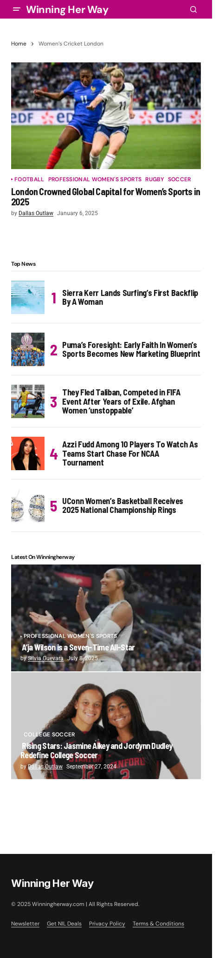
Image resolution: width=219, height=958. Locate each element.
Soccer (179, 180)
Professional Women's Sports (95, 180)
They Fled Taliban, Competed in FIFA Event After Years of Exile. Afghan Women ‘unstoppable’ (121, 401)
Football (29, 180)
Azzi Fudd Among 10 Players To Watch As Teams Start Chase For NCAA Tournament (130, 453)
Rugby (154, 180)
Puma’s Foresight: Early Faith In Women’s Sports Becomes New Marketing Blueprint (131, 349)
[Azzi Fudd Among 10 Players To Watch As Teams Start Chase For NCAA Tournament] (28, 453)
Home (18, 43)
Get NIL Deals (64, 923)
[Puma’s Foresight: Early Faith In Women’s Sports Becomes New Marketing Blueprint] (28, 349)
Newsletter (25, 923)
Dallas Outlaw (45, 766)
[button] (16, 9)
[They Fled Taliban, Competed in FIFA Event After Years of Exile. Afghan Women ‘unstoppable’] (28, 401)
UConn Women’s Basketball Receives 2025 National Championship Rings (122, 505)
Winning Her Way (67, 9)
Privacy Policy (107, 923)
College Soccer (49, 735)
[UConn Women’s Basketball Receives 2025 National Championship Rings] (28, 505)
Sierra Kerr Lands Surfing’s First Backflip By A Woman (130, 297)
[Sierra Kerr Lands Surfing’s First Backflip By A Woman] (28, 297)
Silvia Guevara (46, 658)
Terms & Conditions (158, 923)
